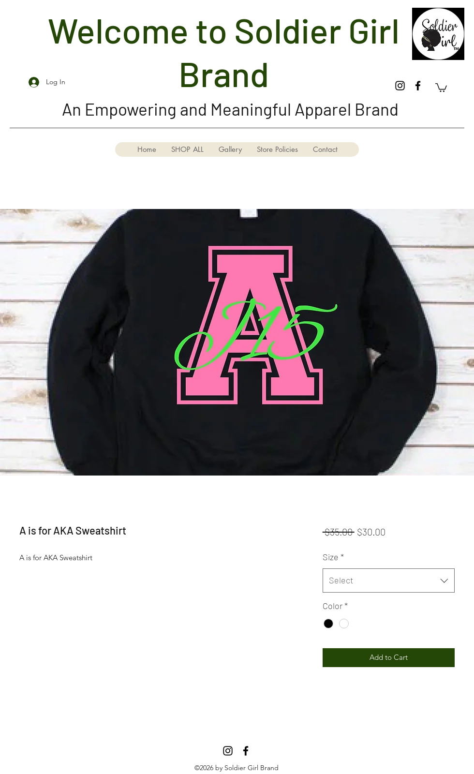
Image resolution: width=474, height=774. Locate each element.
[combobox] (389, 580)
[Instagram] (400, 85)
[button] (441, 87)
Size (333, 556)
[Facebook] (418, 85)
